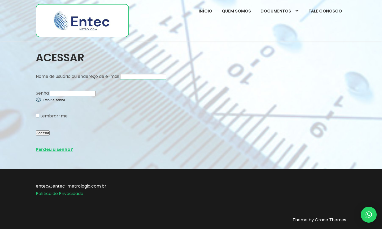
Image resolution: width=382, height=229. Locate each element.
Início (205, 11)
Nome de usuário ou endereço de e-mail (77, 76)
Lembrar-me (52, 116)
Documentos (276, 11)
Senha (42, 93)
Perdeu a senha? (54, 149)
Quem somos (236, 11)
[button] (369, 215)
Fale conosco (325, 11)
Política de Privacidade (59, 193)
